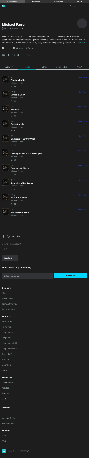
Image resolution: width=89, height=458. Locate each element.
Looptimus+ (7, 337)
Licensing (6, 365)
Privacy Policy (8, 309)
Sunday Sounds (9, 423)
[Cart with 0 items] (69, 5)
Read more (82, 42)
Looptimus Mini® (9, 343)
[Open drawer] (82, 5)
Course (5, 398)
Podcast (5, 393)
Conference (7, 382)
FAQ (4, 441)
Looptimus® (7, 332)
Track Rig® (7, 354)
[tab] (9, 67)
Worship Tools (8, 418)
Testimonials (7, 298)
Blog (4, 293)
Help (4, 435)
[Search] (74, 5)
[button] (3, 55)
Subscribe (70, 275)
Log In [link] (4, 248)
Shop (4, 370)
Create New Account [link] (11, 244)
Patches (5, 359)
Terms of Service (9, 304)
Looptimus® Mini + (10, 348)
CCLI (4, 412)
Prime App (6, 327)
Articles (5, 388)
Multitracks (7, 321)
